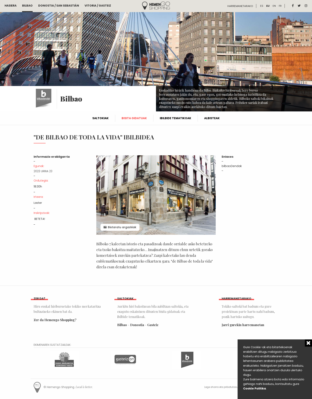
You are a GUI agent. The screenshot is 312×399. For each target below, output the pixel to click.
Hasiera (11, 6)
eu (268, 6)
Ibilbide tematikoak (175, 118)
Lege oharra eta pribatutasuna (223, 387)
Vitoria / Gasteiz (98, 6)
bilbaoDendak (232, 166)
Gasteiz (152, 325)
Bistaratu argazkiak (122, 227)
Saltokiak (100, 118)
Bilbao (27, 6)
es (261, 6)
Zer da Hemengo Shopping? (55, 320)
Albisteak (212, 118)
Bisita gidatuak (134, 118)
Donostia (137, 325)
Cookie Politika (254, 388)
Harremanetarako (240, 6)
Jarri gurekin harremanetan (243, 325)
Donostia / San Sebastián (58, 6)
